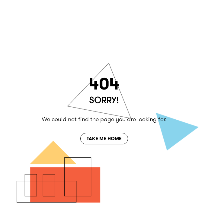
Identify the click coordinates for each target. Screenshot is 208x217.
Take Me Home (104, 138)
